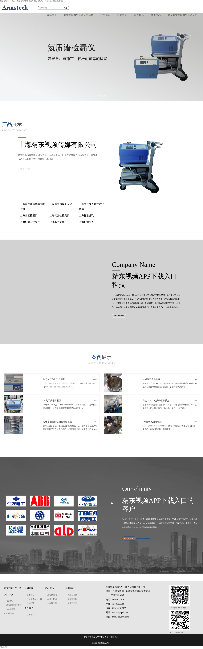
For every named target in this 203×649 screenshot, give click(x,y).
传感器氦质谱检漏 (170, 381)
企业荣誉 (10, 617)
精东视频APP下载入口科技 (78, 15)
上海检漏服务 (86, 221)
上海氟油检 (52, 606)
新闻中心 (122, 15)
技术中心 (156, 15)
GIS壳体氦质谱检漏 (170, 423)
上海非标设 (52, 602)
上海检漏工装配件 (30, 221)
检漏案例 (70, 591)
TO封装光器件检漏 (70, 402)
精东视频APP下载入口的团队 (13, 610)
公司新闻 (29, 591)
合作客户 (29, 611)
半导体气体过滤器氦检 (70, 381)
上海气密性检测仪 (59, 215)
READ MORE (25, 169)
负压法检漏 (72, 598)
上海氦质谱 (52, 598)
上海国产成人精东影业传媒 (91, 207)
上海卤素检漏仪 (28, 215)
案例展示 (139, 15)
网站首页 (52, 15)
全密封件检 (72, 606)
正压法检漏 (72, 602)
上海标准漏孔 (86, 215)
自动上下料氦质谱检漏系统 (170, 402)
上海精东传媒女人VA (61, 204)
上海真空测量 (57, 221)
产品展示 (105, 15)
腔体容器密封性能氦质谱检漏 (70, 423)
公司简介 (10, 604)
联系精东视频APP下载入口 (182, 15)
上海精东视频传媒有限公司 (32, 207)
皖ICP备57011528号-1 (101, 646)
